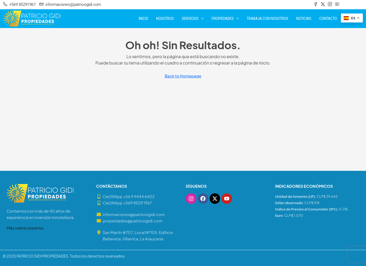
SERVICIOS (190, 18)
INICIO (143, 18)
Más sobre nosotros (25, 227)
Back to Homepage (183, 75)
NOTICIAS (303, 18)
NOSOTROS (165, 18)
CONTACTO (328, 18)
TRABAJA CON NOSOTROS (267, 18)
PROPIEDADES (223, 18)
